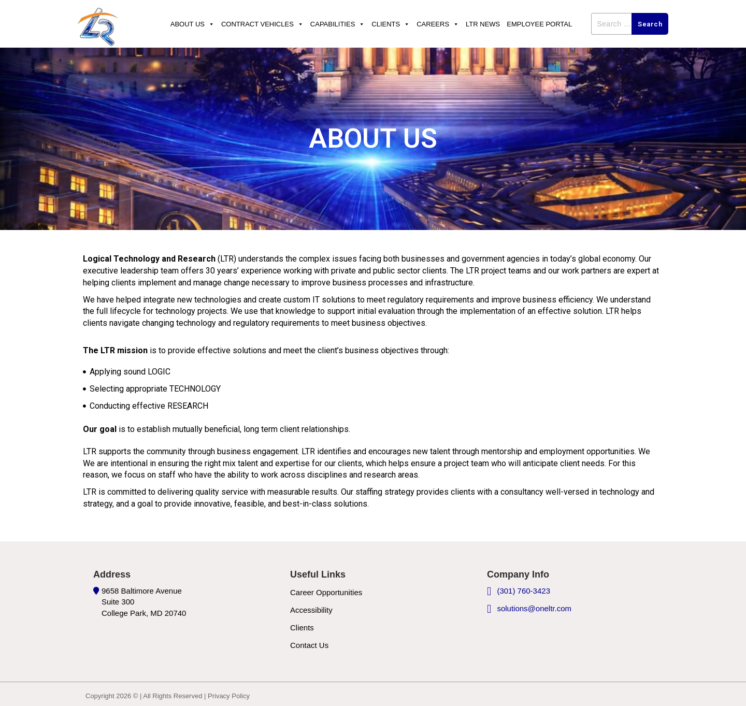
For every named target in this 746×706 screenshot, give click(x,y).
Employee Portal (539, 24)
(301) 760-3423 (523, 590)
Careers (438, 24)
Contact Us (309, 645)
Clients (390, 24)
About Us (192, 24)
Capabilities (337, 24)
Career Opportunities (326, 592)
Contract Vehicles (262, 24)
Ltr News (483, 24)
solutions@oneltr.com (534, 608)
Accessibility (311, 610)
